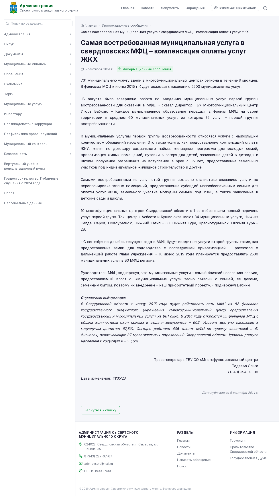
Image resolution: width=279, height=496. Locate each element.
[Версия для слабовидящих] (235, 8)
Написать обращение (194, 460)
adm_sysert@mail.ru (98, 463)
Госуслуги (238, 440)
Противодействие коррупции (28, 124)
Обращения (195, 8)
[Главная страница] (89, 25)
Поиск (182, 466)
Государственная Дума (248, 458)
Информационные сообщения (125, 25)
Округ (9, 44)
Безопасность (15, 154)
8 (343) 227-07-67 (98, 456)
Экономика (13, 84)
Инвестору (13, 114)
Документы (170, 8)
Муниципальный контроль (25, 144)
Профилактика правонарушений (30, 134)
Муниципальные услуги (23, 104)
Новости (147, 8)
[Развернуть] (70, 34)
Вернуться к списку (100, 410)
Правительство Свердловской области (248, 449)
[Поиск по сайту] (265, 8)
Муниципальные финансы (25, 64)
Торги (9, 94)
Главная (128, 8)
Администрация (17, 34)
